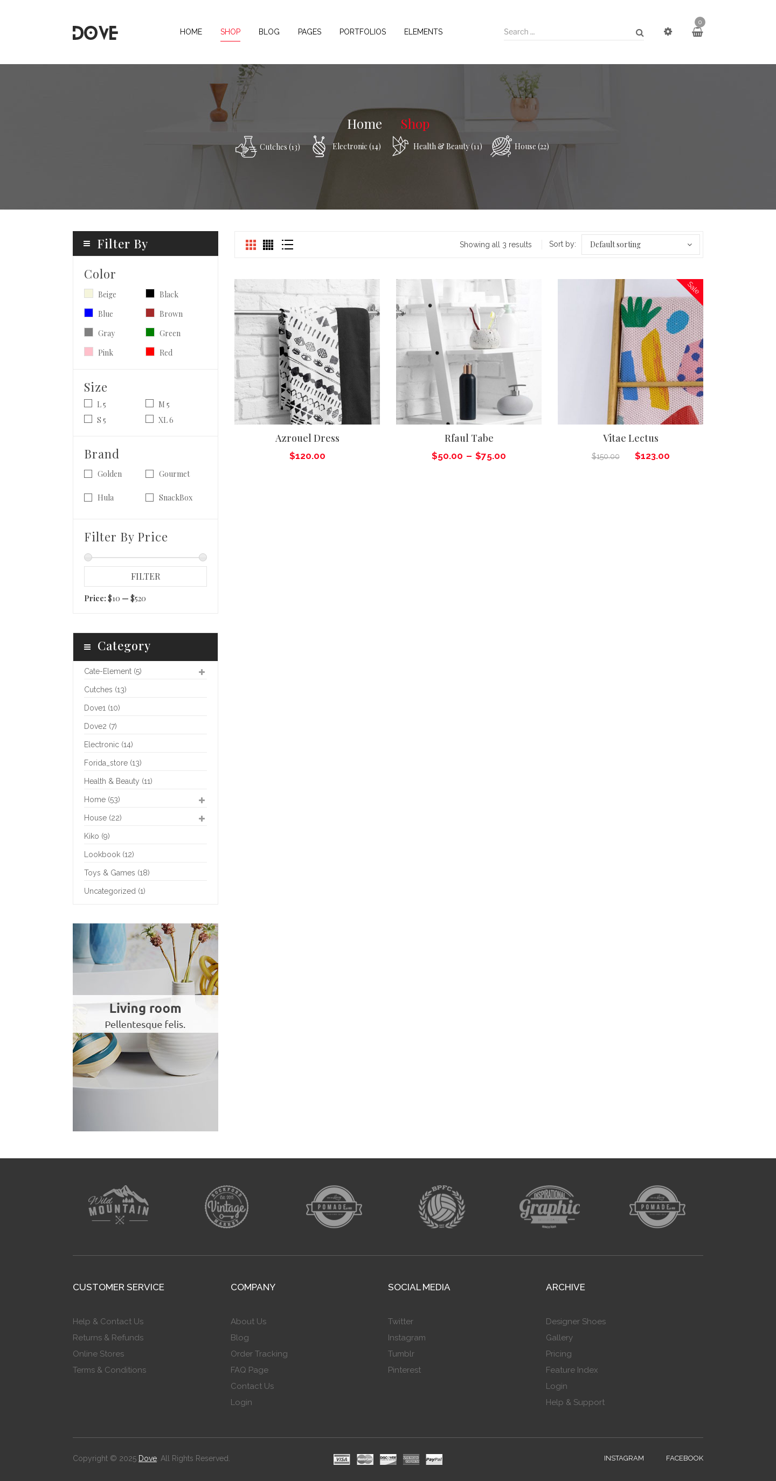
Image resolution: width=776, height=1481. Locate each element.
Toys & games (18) (117, 872)
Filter (145, 576)
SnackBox (175, 497)
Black (150, 293)
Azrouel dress (307, 438)
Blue (88, 312)
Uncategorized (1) (115, 891)
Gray (88, 332)
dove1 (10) (102, 708)
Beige (88, 293)
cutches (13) (280, 147)
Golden (110, 474)
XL (163, 420)
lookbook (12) (109, 854)
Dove (147, 1458)
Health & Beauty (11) (447, 146)
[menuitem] (191, 32)
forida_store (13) (113, 763)
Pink (88, 351)
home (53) (102, 799)
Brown (150, 312)
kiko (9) (97, 836)
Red (150, 351)
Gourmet (174, 474)
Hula (106, 497)
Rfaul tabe (469, 438)
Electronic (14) (356, 146)
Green (150, 332)
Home (364, 123)
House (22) (532, 146)
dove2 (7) (100, 726)
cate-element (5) (113, 671)
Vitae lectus (631, 438)
